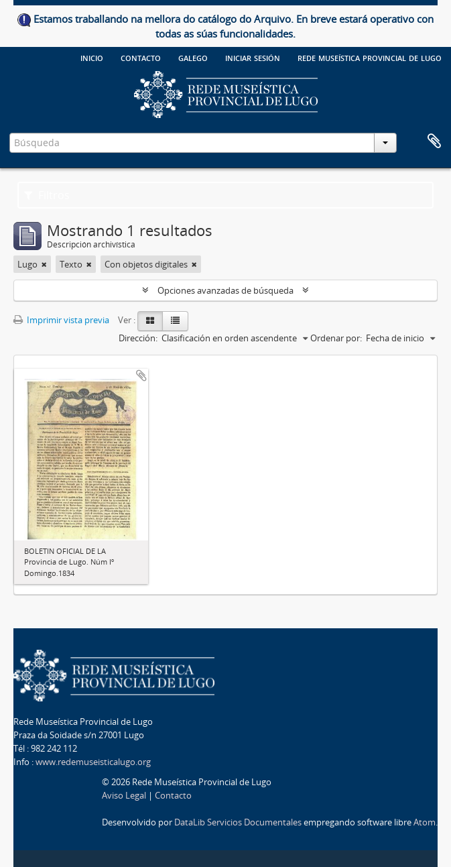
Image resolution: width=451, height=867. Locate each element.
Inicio (91, 57)
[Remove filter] (44, 264)
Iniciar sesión (252, 57)
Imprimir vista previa (61, 320)
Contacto (141, 57)
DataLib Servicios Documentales (238, 822)
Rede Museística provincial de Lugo (370, 57)
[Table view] (175, 321)
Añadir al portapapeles (141, 375)
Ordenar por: (336, 338)
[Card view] (150, 321)
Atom (424, 822)
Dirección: (138, 338)
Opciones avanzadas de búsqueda (225, 290)
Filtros (47, 195)
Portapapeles (434, 141)
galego (193, 57)
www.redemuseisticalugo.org (93, 762)
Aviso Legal (124, 795)
